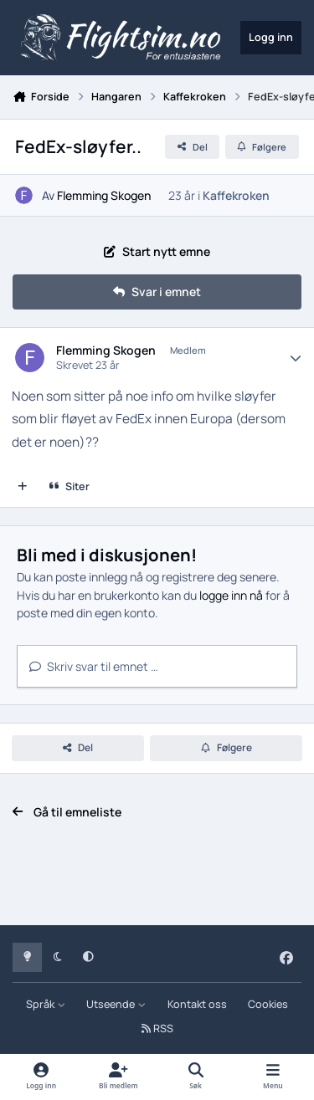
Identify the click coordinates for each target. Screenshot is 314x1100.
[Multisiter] (23, 486)
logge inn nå (231, 595)
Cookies (268, 1004)
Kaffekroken (236, 195)
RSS (157, 1028)
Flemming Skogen (104, 195)
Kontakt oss (197, 1004)
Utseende (116, 1004)
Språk (45, 1004)
